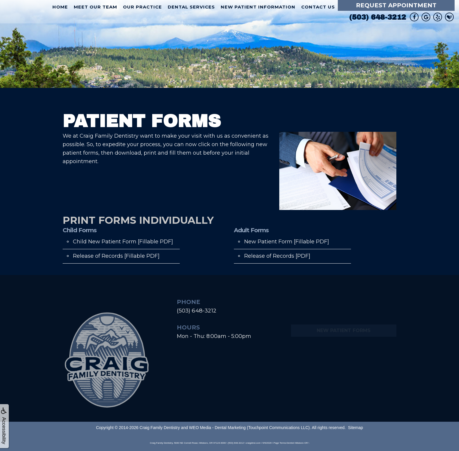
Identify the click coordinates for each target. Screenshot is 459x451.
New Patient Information (258, 7)
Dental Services (191, 7)
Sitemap (355, 427)
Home (60, 7)
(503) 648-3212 (377, 17)
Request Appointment (396, 5)
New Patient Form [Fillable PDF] (286, 241)
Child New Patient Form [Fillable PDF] (123, 241)
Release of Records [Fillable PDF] (116, 256)
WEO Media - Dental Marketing (217, 427)
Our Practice (142, 7)
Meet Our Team (95, 7)
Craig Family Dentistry (160, 427)
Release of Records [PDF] (277, 256)
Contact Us (318, 7)
